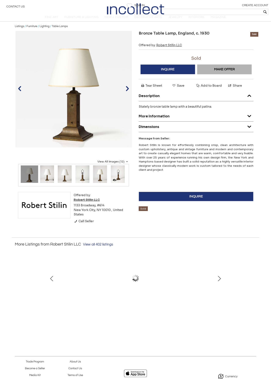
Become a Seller (35, 368)
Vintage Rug (134, 303)
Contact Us (15, 7)
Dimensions (196, 132)
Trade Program (35, 361)
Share (235, 91)
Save (178, 91)
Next (253, 288)
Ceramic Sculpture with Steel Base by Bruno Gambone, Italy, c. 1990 (45, 308)
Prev (18, 288)
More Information (196, 121)
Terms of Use (75, 375)
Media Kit (35, 375)
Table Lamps (60, 32)
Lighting (45, 32)
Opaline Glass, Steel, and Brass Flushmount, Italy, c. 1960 (223, 308)
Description (196, 101)
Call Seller (84, 227)
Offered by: (160, 51)
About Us (75, 361)
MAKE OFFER (224, 75)
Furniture (31, 32)
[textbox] (237, 12)
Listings (19, 32)
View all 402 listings (98, 250)
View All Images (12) (113, 167)
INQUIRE (167, 75)
